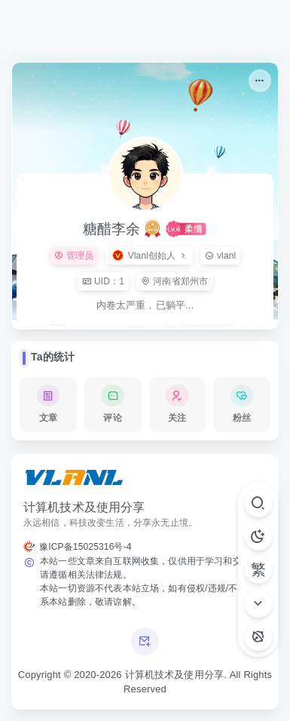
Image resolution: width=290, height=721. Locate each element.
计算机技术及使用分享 (174, 674)
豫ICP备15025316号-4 (85, 547)
